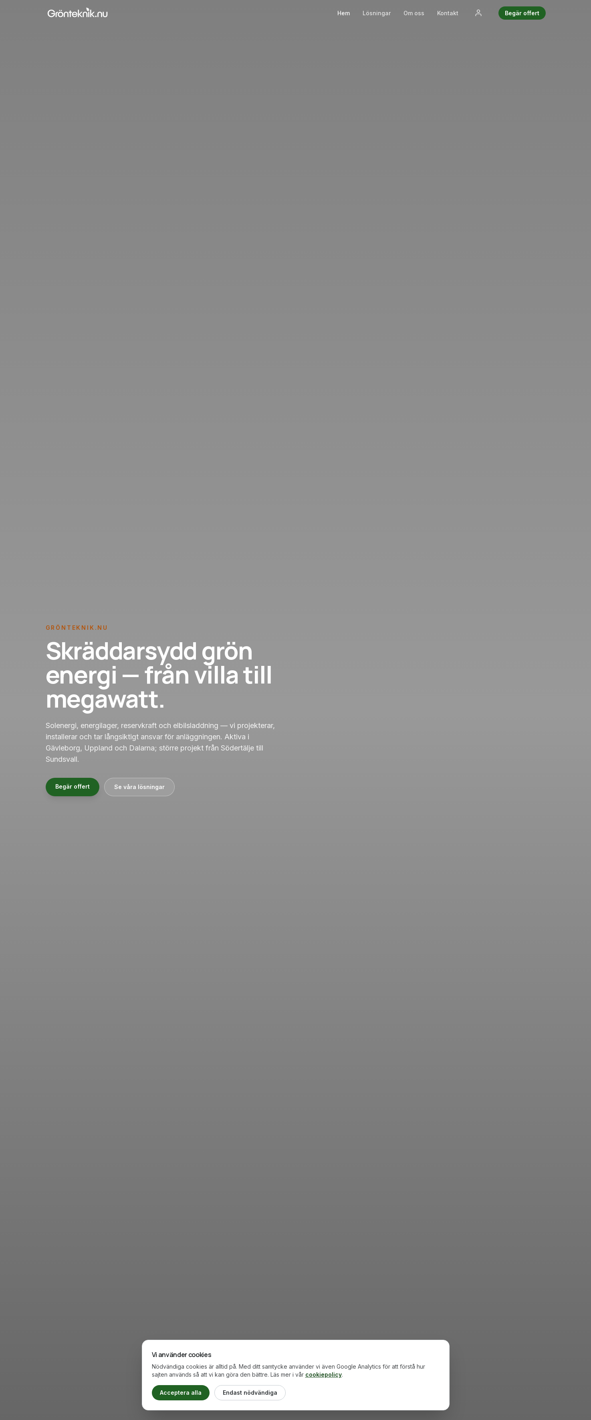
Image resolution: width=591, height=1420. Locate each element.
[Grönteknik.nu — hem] (78, 12)
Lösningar (377, 13)
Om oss (413, 13)
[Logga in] (478, 13)
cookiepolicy (323, 1374)
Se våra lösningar (139, 786)
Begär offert (522, 13)
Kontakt (447, 13)
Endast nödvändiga (250, 1392)
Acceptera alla (181, 1392)
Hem (343, 13)
